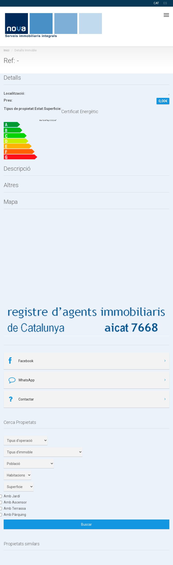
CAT (156, 3)
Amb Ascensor (15, 502)
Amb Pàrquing (15, 515)
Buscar (86, 524)
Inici (6, 50)
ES (165, 3)
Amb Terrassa (15, 508)
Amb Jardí (12, 496)
